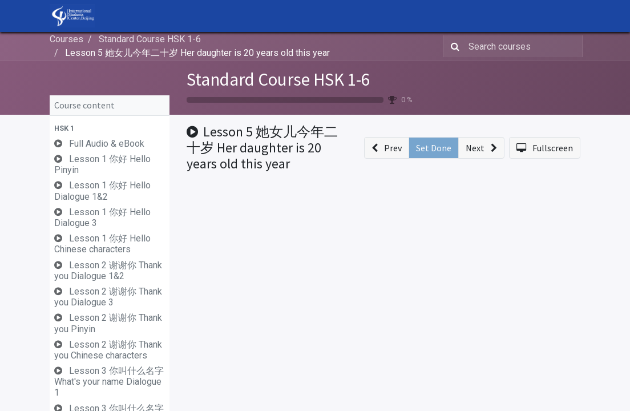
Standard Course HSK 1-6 (278, 79)
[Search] (452, 46)
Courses (66, 39)
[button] (109, 128)
